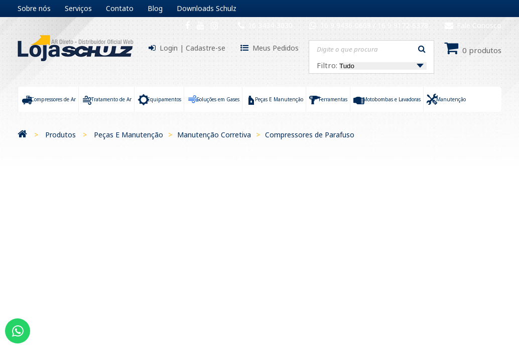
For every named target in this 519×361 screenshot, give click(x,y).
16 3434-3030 (270, 25)
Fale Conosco (473, 25)
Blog (155, 8)
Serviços (78, 8)
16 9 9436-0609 (346, 25)
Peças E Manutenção (128, 134)
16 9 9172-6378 (402, 25)
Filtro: (372, 65)
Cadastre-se (205, 48)
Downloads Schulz (206, 8)
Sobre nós (34, 8)
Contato (120, 8)
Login (169, 48)
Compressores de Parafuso (309, 134)
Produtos (60, 134)
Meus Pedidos (275, 48)
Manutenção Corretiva (214, 134)
